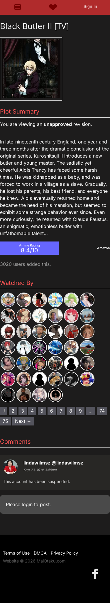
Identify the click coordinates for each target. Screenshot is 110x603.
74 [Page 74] (102, 411)
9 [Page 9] (80, 411)
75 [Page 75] (5, 421)
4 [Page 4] (32, 411)
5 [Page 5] (41, 411)
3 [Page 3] (22, 411)
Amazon (103, 248)
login (27, 504)
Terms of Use (16, 552)
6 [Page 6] (51, 411)
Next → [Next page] (23, 421)
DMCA (40, 552)
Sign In (90, 6)
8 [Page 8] (70, 411)
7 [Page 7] (61, 411)
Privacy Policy (64, 552)
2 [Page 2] (12, 411)
